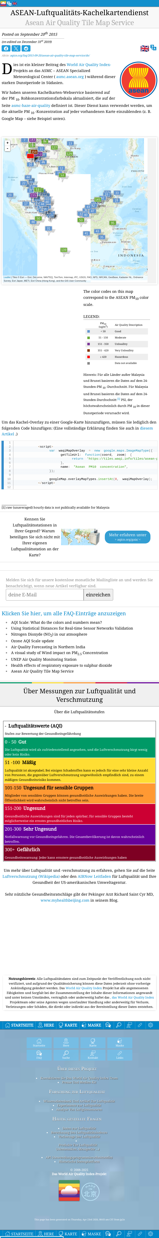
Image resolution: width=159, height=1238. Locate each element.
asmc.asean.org (70, 76)
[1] (118, 398)
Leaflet (7, 277)
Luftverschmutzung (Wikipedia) (31, 876)
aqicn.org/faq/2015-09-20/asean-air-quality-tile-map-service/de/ (50, 55)
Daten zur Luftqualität (79, 1128)
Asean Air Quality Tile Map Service (42, 671)
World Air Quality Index (84, 988)
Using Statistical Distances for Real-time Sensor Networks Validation (72, 628)
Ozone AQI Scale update (32, 640)
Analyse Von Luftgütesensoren (79, 1109)
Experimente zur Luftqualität (79, 1105)
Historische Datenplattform (79, 1161)
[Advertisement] (79, 944)
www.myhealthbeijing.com (65, 900)
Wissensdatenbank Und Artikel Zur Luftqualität (79, 1101)
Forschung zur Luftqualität (77, 1091)
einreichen (98, 594)
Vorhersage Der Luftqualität (79, 1136)
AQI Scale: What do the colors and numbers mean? (56, 622)
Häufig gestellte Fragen (76, 1119)
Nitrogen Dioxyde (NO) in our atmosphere (49, 634)
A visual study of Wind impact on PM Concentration (59, 652)
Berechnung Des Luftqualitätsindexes (79, 1132)
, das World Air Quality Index (132, 997)
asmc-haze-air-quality (30, 105)
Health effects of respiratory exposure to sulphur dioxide (61, 665)
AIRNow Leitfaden (94, 876)
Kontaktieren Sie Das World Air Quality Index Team (79, 1078)
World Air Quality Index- (89, 64)
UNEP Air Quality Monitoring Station (44, 659)
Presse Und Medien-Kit (79, 1082)
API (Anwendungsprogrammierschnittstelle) (79, 1157)
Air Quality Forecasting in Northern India (48, 646)
